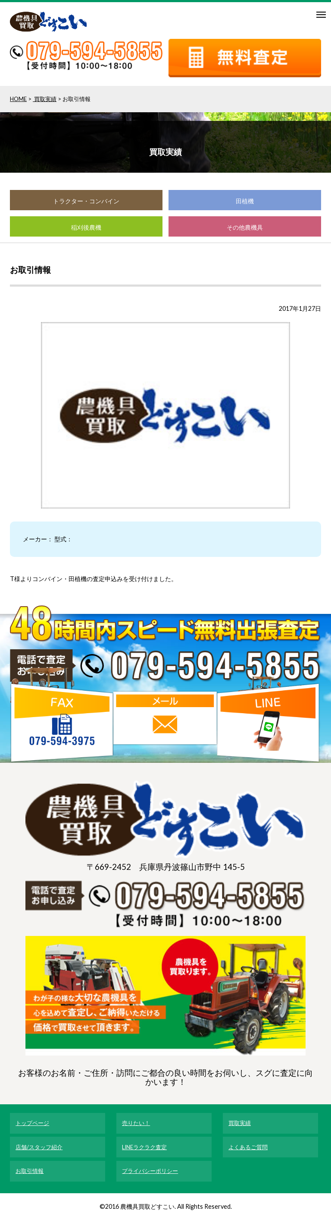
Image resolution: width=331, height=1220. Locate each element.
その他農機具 (245, 227)
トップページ (32, 1122)
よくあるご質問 (248, 1147)
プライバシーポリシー (150, 1170)
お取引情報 (30, 1170)
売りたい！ (136, 1122)
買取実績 (44, 98)
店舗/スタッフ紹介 (39, 1147)
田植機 (245, 201)
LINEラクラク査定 (144, 1147)
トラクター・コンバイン (86, 201)
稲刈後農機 (86, 227)
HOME (18, 98)
